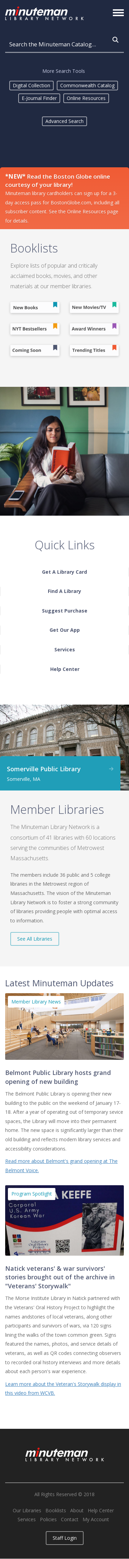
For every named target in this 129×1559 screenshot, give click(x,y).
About (77, 1510)
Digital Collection (31, 85)
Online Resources (86, 98)
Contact (69, 1519)
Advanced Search (64, 121)
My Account (96, 1519)
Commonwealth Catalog (87, 85)
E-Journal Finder (39, 98)
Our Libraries (27, 1510)
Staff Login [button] (65, 1538)
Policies (48, 1519)
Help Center (101, 1510)
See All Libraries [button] (34, 938)
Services (27, 1519)
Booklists (55, 1510)
